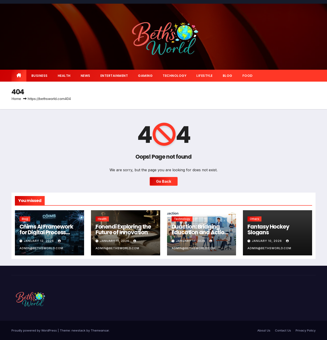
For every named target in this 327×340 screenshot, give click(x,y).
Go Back (163, 181)
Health (64, 75)
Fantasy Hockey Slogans (268, 229)
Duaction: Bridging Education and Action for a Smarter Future (200, 232)
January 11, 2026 (115, 241)
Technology (174, 75)
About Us (263, 330)
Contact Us (283, 330)
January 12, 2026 (39, 241)
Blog (227, 75)
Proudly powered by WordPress (34, 330)
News (85, 75)
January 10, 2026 (267, 241)
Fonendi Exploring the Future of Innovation (123, 229)
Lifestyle (204, 75)
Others (254, 219)
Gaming (145, 75)
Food (247, 75)
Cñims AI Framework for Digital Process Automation (46, 232)
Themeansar (100, 330)
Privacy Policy (306, 330)
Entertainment (114, 75)
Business (39, 75)
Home (16, 99)
